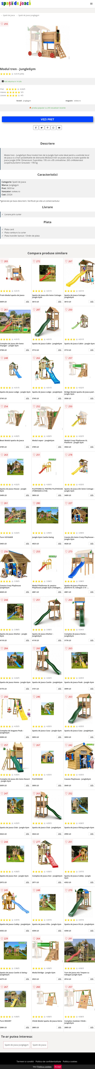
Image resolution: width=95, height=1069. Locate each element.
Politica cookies (70, 1061)
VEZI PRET (47, 119)
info (27, 301)
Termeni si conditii (25, 1061)
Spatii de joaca (9, 15)
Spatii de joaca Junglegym (28, 15)
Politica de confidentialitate (48, 1061)
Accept (58, 1066)
